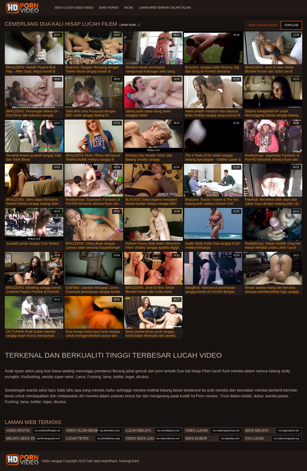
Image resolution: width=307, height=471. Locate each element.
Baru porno (108, 7)
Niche (128, 7)
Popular (291, 25)
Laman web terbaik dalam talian (164, 7)
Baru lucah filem (263, 25)
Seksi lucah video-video (74, 7)
